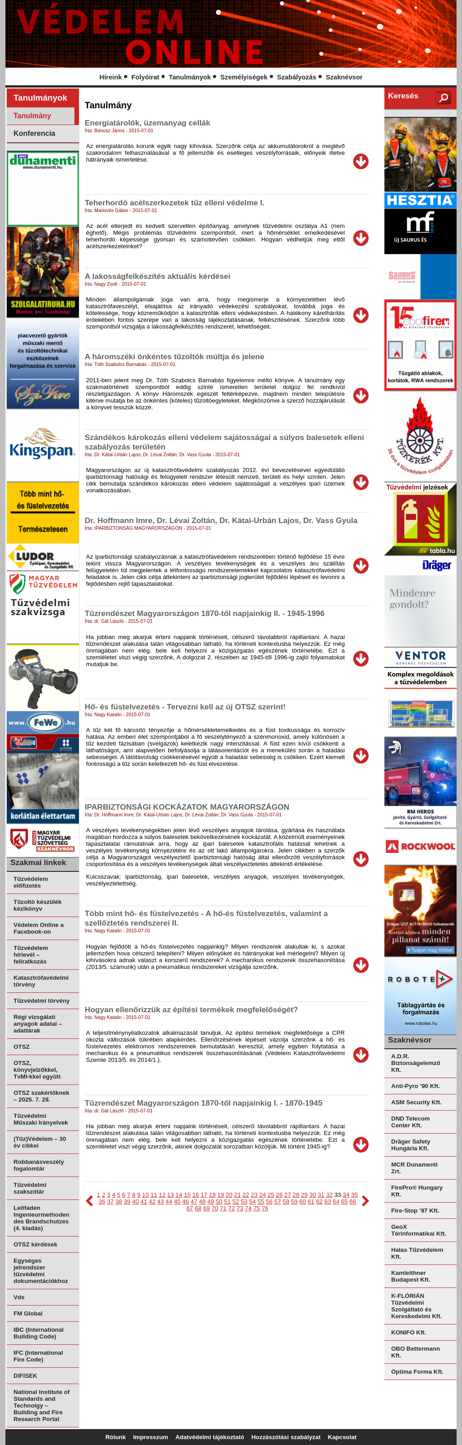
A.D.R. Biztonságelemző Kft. (415, 1063)
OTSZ (22, 1046)
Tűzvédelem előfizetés (31, 882)
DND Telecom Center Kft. (410, 1122)
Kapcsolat (342, 1437)
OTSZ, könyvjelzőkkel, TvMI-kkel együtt (37, 1070)
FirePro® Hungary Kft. (417, 1191)
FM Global (28, 1313)
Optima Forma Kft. (417, 1371)
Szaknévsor (344, 77)
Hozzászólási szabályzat (285, 1437)
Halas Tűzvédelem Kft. (417, 1253)
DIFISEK (25, 1375)
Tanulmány (32, 116)
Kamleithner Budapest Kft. (410, 1276)
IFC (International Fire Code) (38, 1356)
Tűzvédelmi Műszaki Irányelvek (41, 1119)
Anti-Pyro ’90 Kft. (415, 1086)
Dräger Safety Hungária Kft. (410, 1145)
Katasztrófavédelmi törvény (41, 981)
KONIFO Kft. (408, 1332)
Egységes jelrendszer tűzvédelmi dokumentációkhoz (41, 1270)
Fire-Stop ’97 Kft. (415, 1210)
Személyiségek (244, 77)
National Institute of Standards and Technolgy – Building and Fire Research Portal (41, 1405)
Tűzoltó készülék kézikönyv (38, 905)
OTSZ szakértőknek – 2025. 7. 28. (41, 1096)
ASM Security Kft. (416, 1102)
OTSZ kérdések (35, 1244)
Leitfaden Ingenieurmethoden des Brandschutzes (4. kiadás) (41, 1218)
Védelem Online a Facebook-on (39, 928)
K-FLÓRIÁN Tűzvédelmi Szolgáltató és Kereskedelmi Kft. (416, 1306)
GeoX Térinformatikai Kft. (418, 1230)
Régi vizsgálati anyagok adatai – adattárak (38, 1024)
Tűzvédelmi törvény (41, 1000)
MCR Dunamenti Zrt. (414, 1168)
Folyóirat (145, 77)
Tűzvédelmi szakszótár (30, 1188)
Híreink (110, 77)
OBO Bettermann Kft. (415, 1352)
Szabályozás (296, 77)
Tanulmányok (190, 77)
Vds (19, 1297)
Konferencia (34, 133)
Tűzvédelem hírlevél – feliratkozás (31, 955)
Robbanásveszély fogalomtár (39, 1165)
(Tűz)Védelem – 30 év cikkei (40, 1142)
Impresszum (150, 1437)
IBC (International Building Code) (39, 1333)
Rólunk (116, 1437)
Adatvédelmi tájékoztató (210, 1437)
